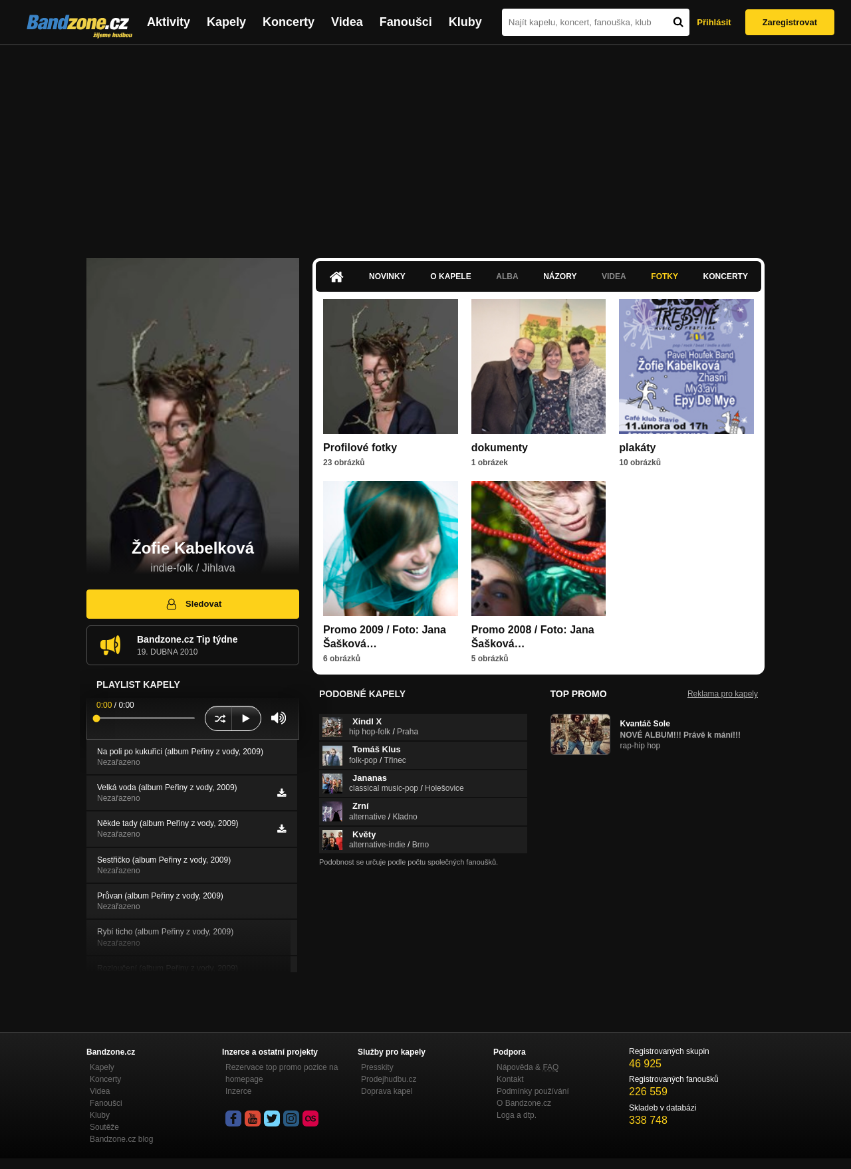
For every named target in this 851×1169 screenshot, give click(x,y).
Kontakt (510, 1079)
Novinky (387, 276)
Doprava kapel (386, 1091)
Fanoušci (406, 22)
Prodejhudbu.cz (388, 1079)
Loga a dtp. (517, 1115)
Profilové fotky (360, 447)
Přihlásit (714, 22)
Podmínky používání (533, 1091)
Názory (559, 276)
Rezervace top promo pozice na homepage (281, 1073)
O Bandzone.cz (524, 1103)
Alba (507, 276)
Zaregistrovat (790, 22)
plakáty (637, 447)
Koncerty (288, 22)
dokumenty (499, 447)
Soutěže (104, 1127)
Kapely (226, 22)
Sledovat (193, 604)
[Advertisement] (425, 145)
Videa (347, 22)
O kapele (450, 276)
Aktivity (168, 22)
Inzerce (238, 1091)
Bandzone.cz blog (121, 1139)
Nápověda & (527, 1067)
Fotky (664, 276)
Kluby (465, 22)
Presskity (377, 1067)
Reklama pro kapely (722, 693)
